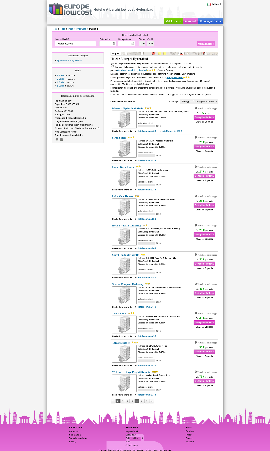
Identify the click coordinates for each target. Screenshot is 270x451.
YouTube (189, 441)
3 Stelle (60, 79)
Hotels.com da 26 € (146, 248)
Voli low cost (173, 21)
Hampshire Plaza (175, 77)
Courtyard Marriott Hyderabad (132, 70)
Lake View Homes (122, 196)
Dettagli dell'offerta (204, 117)
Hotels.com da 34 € (146, 277)
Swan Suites (119, 137)
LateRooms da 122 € (172, 131)
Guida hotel (131, 435)
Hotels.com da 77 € (146, 395)
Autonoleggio (132, 445)
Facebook (190, 431)
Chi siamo (73, 431)
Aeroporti (191, 21)
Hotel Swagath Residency (126, 225)
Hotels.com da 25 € (146, 219)
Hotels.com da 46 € (146, 131)
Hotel (128, 441)
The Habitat (119, 313)
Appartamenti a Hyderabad (69, 60)
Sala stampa (75, 435)
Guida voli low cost (134, 438)
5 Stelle (60, 86)
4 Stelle (60, 82)
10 (151, 401)
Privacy (72, 441)
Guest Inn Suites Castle (125, 254)
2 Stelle (60, 75)
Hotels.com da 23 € (146, 160)
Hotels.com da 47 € (146, 307)
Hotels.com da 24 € (146, 190)
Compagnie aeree (210, 21)
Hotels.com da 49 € (146, 336)
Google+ (189, 438)
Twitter (188, 435)
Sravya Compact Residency (128, 284)
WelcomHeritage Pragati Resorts (131, 372)
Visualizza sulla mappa (207, 108)
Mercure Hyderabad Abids (127, 108)
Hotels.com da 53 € (146, 365)
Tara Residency (121, 342)
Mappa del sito (132, 431)
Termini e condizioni (78, 438)
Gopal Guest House (123, 166)
